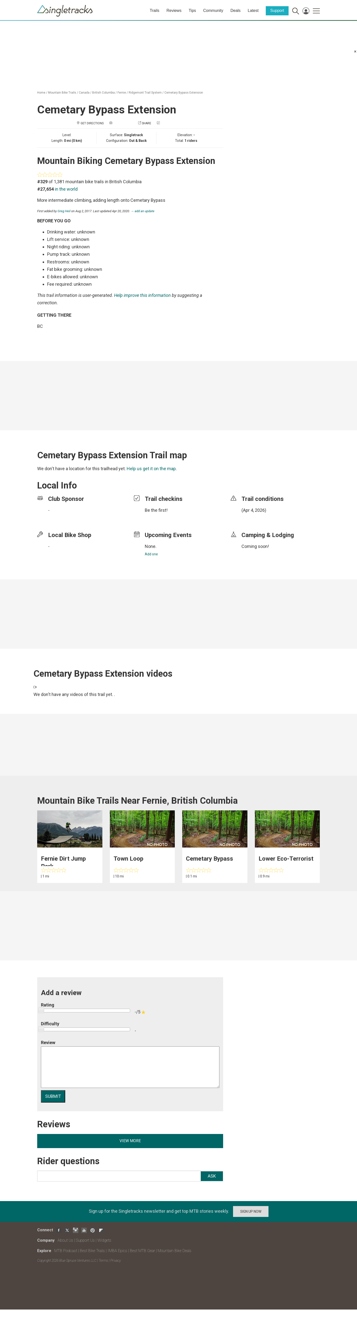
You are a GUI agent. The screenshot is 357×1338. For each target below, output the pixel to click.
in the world (66, 189)
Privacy (115, 1260)
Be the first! (156, 510)
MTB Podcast (65, 1250)
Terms (103, 1260)
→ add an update (142, 211)
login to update (253, 518)
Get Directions (92, 123)
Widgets (104, 1240)
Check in (167, 123)
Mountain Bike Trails (62, 92)
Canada (84, 92)
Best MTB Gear (142, 1250)
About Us (65, 1240)
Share (146, 123)
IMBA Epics (117, 1250)
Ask (212, 1176)
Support (277, 10)
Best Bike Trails (92, 1250)
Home (41, 92)
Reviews (173, 10)
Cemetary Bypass (209, 858)
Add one (151, 554)
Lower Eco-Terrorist (286, 858)
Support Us (85, 1240)
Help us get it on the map (151, 468)
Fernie (122, 92)
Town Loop (128, 858)
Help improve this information (142, 295)
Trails (154, 10)
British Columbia (103, 92)
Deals (235, 10)
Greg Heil (64, 211)
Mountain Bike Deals (174, 1250)
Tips (192, 10)
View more (130, 1140)
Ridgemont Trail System (145, 92)
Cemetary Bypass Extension (183, 92)
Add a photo (122, 123)
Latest (253, 10)
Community (213, 10)
